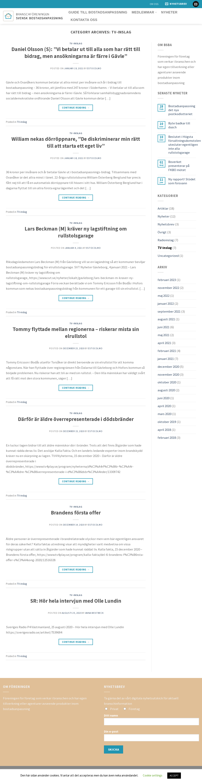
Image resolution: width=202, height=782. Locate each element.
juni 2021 (163, 327)
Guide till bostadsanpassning (97, 12)
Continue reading (76, 108)
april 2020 (164, 406)
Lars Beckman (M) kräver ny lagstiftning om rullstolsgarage (76, 232)
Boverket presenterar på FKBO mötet (178, 166)
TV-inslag (75, 43)
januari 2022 (166, 303)
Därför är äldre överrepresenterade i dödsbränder (76, 419)
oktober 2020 (167, 382)
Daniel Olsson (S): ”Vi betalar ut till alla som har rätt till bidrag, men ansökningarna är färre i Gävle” (75, 52)
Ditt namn (151, 721)
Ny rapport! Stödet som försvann (181, 181)
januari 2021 (166, 358)
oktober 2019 (167, 422)
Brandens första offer (76, 512)
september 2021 (169, 311)
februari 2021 (167, 351)
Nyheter (169, 12)
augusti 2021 (166, 319)
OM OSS (154, 4)
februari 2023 (167, 280)
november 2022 (168, 288)
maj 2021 (163, 335)
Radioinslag (166, 240)
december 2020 (168, 366)
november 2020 (168, 374)
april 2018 (164, 429)
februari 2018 (167, 437)
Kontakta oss (84, 20)
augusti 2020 (166, 390)
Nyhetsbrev (166, 224)
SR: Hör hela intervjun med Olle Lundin (75, 601)
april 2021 (164, 343)
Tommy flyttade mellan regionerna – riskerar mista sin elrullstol (76, 332)
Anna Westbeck (94, 612)
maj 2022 (163, 295)
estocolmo (94, 68)
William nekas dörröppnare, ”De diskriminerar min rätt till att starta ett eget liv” (75, 142)
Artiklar (163, 208)
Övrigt (162, 232)
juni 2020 (163, 398)
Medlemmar (144, 12)
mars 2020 (164, 414)
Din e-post (151, 737)
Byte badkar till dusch (179, 125)
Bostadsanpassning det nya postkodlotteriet (181, 110)
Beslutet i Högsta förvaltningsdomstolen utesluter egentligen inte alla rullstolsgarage (184, 145)
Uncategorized (168, 255)
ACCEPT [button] (174, 775)
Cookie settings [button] (152, 775)
